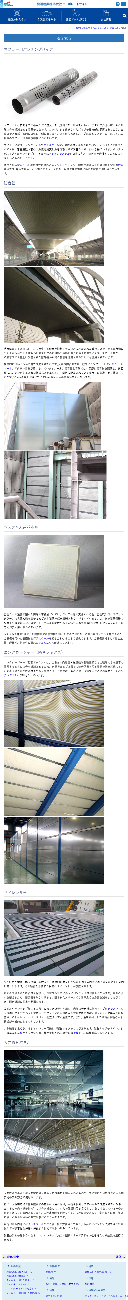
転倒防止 (89, 1272)
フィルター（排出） (16, 1293)
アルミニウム (46, 642)
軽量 (59, 1295)
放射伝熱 (89, 1283)
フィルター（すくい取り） (20, 1288)
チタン (72, 165)
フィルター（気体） (16, 1284)
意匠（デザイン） (71, 1283)
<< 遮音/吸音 (11, 1256)
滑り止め (50, 1295)
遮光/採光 (35, 1293)
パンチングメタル (59, 153)
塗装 (75, 1033)
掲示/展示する (104, 1272)
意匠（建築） (53, 1283)
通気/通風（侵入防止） (18, 1272)
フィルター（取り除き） (19, 1280)
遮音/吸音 (51, 1272)
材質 (19, 165)
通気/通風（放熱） (16, 1276)
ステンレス (58, 165)
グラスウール (51, 145)
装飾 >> (120, 1256)
